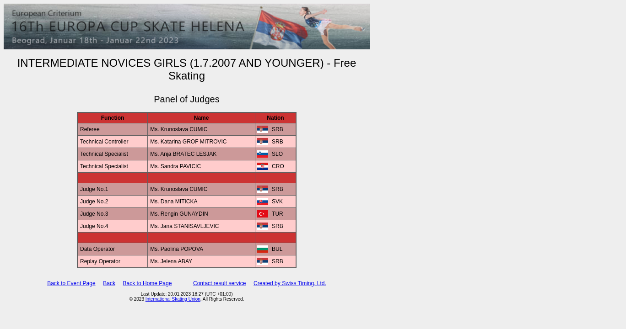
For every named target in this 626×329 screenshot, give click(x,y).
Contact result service (219, 283)
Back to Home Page (147, 283)
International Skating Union (173, 299)
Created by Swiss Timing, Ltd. (290, 283)
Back (109, 283)
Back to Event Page (71, 283)
